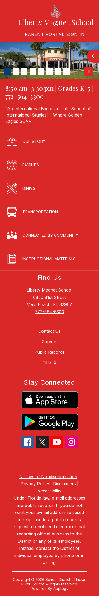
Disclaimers (64, 483)
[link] (55, 34)
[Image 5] (41, 71)
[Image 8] (66, 71)
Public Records (49, 352)
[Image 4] (33, 71)
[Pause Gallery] (88, 71)
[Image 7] (58, 71)
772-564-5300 (49, 311)
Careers (50, 341)
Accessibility (49, 490)
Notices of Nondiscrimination (48, 476)
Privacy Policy (35, 483)
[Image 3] (24, 71)
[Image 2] (16, 71)
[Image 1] (7, 71)
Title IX (49, 362)
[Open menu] (8, 13)
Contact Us (49, 331)
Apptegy (60, 588)
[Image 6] (49, 71)
